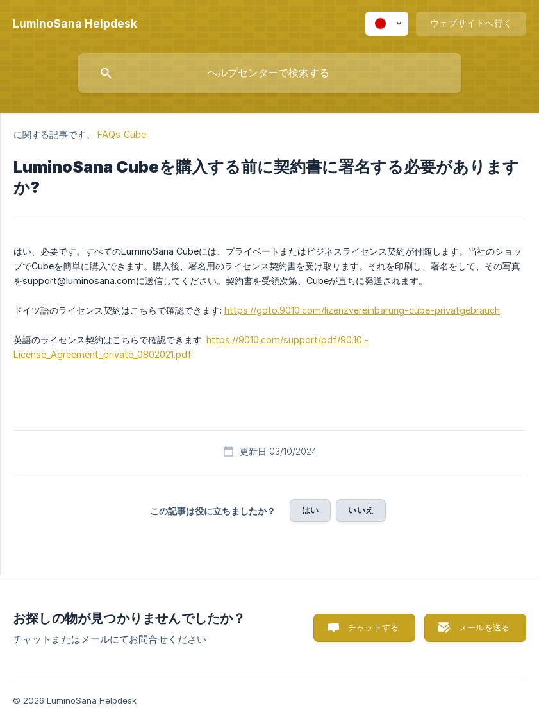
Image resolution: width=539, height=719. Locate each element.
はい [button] (310, 510)
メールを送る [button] (484, 627)
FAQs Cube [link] (121, 134)
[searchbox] (269, 73)
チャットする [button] (373, 627)
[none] (75, 24)
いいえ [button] (360, 510)
